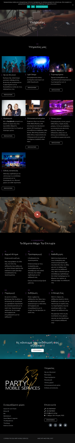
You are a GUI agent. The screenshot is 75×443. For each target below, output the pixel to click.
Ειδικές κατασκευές (11, 170)
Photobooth (7, 118)
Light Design (32, 74)
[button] (8, 94)
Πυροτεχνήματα (57, 74)
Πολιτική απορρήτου (42, 6)
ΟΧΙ (33, 6)
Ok (28, 6)
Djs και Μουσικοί (10, 75)
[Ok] (73, 5)
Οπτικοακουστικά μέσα (36, 118)
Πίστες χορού (56, 118)
